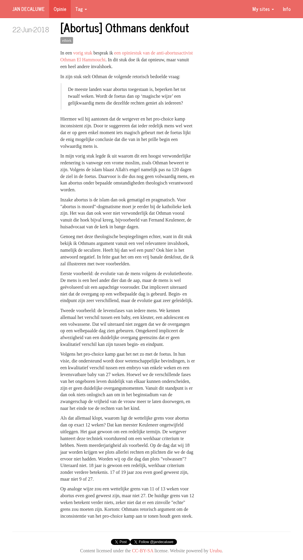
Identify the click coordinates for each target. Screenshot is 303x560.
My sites (263, 9)
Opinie (60, 9)
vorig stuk (82, 52)
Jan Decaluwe (28, 9)
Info (287, 9)
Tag (81, 9)
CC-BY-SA (142, 550)
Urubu (215, 550)
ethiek (67, 40)
